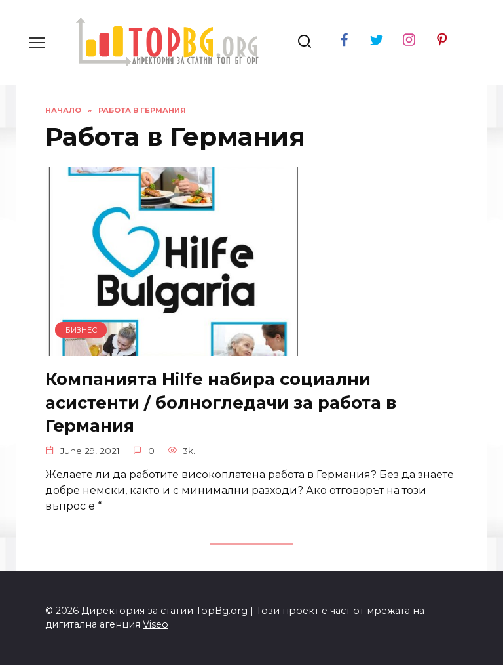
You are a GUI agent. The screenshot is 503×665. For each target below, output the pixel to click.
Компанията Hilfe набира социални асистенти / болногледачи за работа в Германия (220, 401)
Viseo (155, 624)
